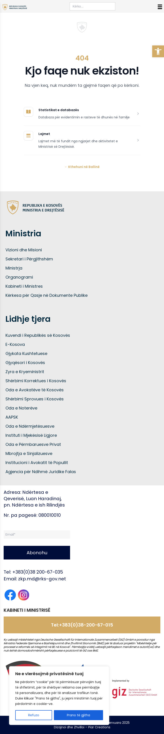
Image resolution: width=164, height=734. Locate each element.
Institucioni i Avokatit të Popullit (36, 462)
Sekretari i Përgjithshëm (29, 259)
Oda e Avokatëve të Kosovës (34, 390)
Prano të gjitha (78, 715)
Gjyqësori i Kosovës (25, 362)
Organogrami (19, 277)
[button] (158, 51)
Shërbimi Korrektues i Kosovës (35, 381)
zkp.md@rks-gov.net (42, 579)
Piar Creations (99, 727)
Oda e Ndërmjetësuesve (29, 426)
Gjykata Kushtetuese (26, 353)
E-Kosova (15, 344)
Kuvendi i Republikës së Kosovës (37, 335)
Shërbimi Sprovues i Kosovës (34, 399)
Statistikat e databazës (58, 110)
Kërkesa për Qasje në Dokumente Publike (46, 295)
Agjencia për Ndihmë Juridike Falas (40, 471)
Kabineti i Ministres (24, 286)
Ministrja (13, 268)
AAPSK (11, 417)
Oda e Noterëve (21, 408)
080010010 (49, 515)
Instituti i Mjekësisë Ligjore (31, 435)
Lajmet (44, 134)
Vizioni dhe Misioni (23, 250)
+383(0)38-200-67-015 (86, 625)
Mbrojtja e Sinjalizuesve (28, 453)
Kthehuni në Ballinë (82, 167)
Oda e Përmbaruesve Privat (33, 444)
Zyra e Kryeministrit (24, 371)
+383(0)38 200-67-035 (37, 572)
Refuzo (33, 715)
